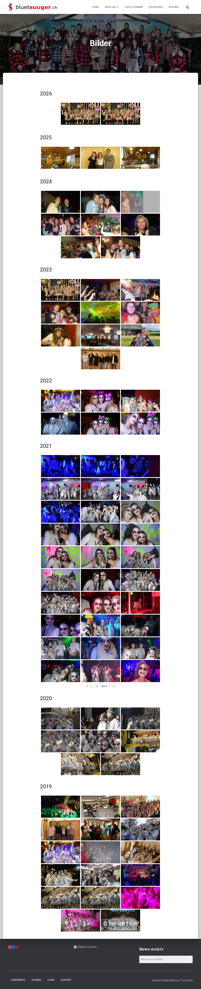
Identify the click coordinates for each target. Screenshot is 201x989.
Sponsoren (156, 7)
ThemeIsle (186, 980)
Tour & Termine (133, 7)
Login (51, 980)
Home (95, 7)
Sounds (36, 980)
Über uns (112, 7)
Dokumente (18, 980)
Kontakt (174, 7)
